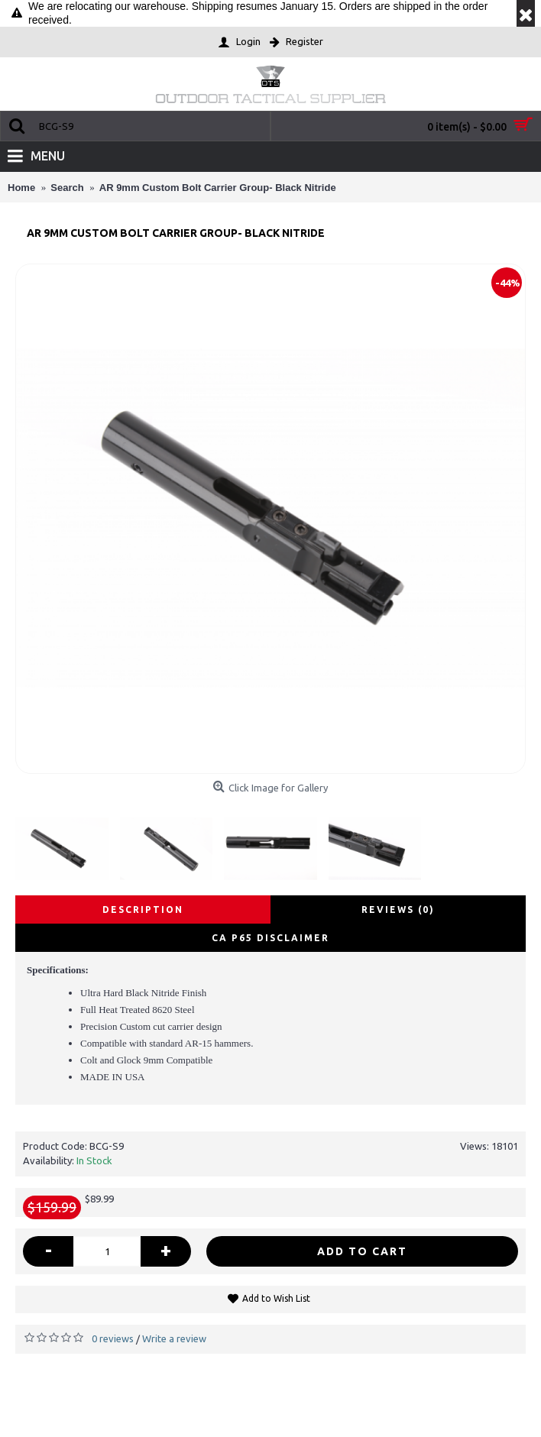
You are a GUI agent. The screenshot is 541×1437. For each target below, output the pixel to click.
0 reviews (113, 1338)
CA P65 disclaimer (270, 938)
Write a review (174, 1338)
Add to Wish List (276, 1298)
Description (142, 909)
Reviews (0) (398, 909)
